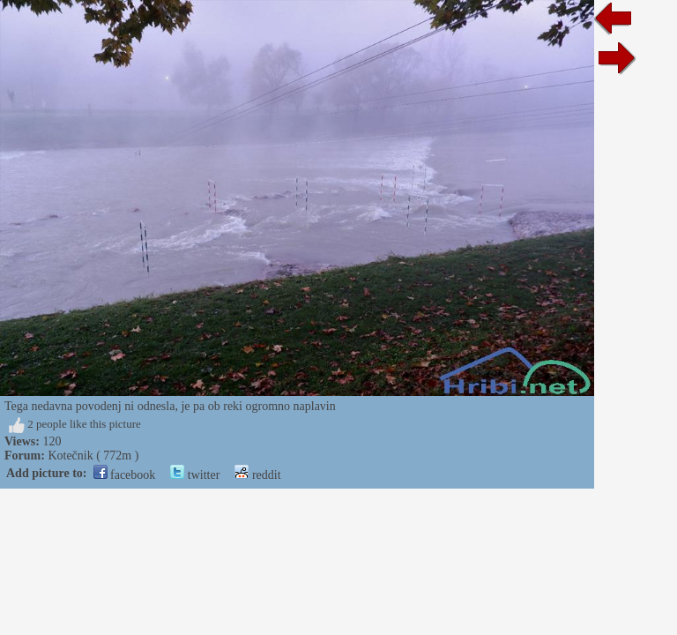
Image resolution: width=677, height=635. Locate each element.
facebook (124, 475)
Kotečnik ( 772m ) (93, 455)
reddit (257, 475)
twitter (194, 475)
